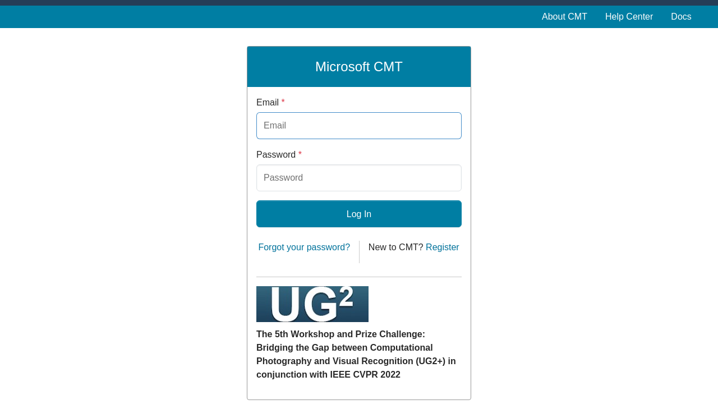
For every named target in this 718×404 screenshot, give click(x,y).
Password (279, 154)
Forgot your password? (304, 247)
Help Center (629, 16)
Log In (359, 214)
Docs (681, 16)
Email (270, 102)
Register (442, 247)
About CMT (564, 16)
